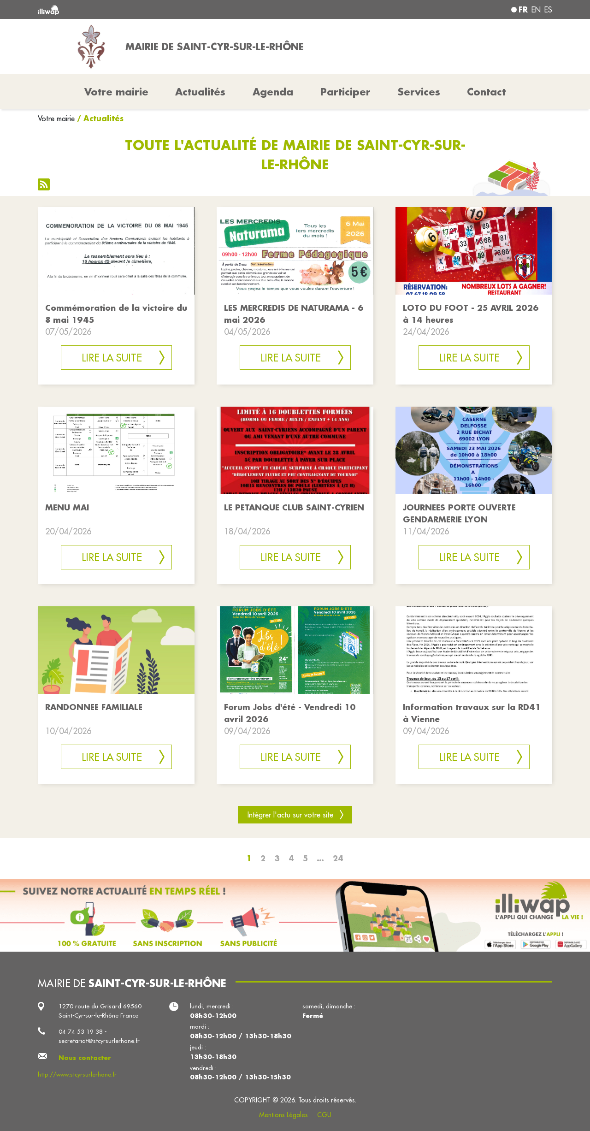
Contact (486, 91)
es (548, 9)
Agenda (273, 91)
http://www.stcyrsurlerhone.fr (77, 1074)
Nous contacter (85, 1057)
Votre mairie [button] (116, 91)
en (536, 9)
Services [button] (419, 91)
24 (338, 858)
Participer (345, 91)
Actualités (200, 91)
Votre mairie (56, 118)
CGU (324, 1115)
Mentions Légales (283, 1115)
